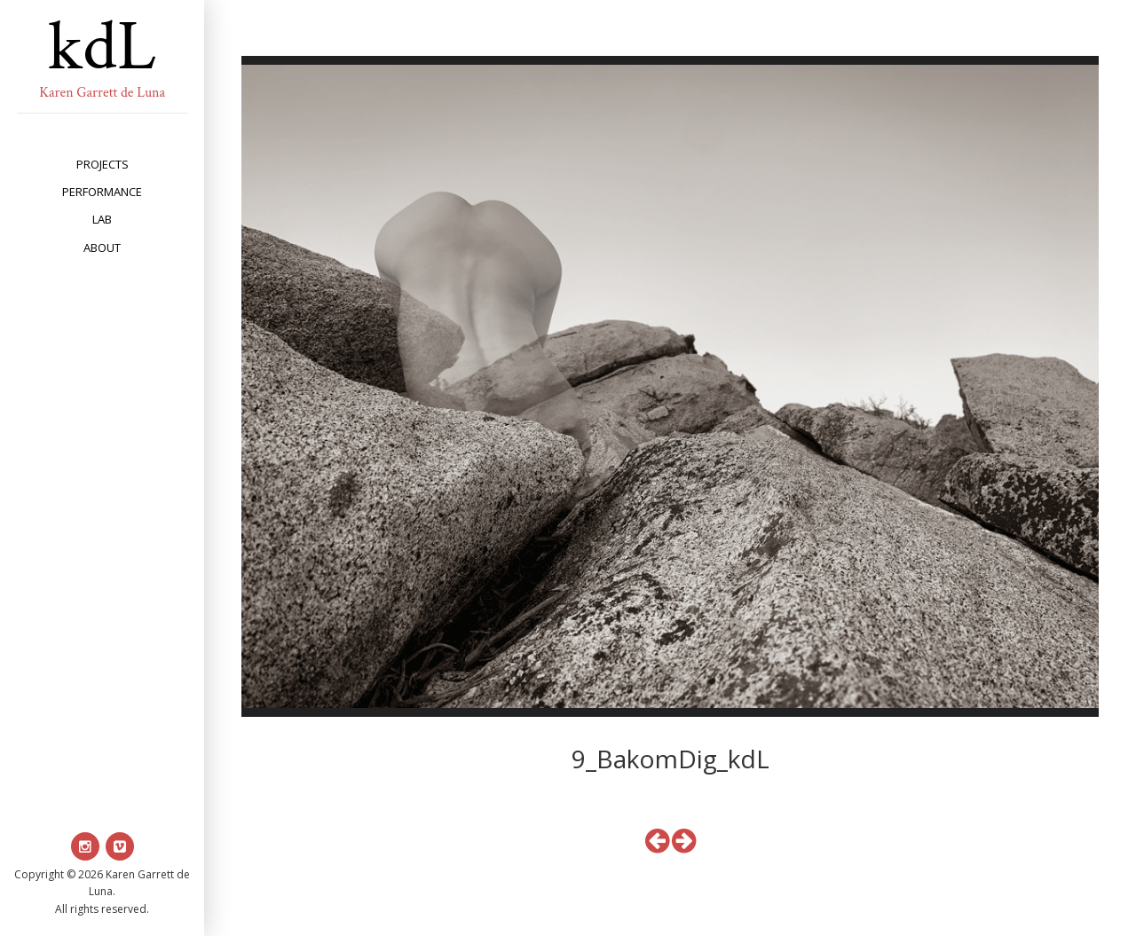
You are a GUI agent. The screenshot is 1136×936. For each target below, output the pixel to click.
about (102, 248)
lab (102, 219)
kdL (102, 47)
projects (102, 164)
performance (102, 192)
